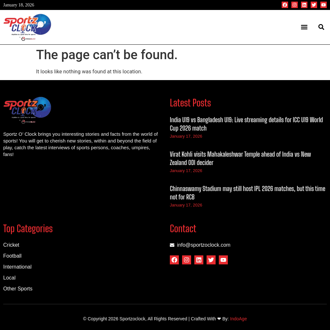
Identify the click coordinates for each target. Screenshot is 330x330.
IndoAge (238, 318)
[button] (304, 27)
